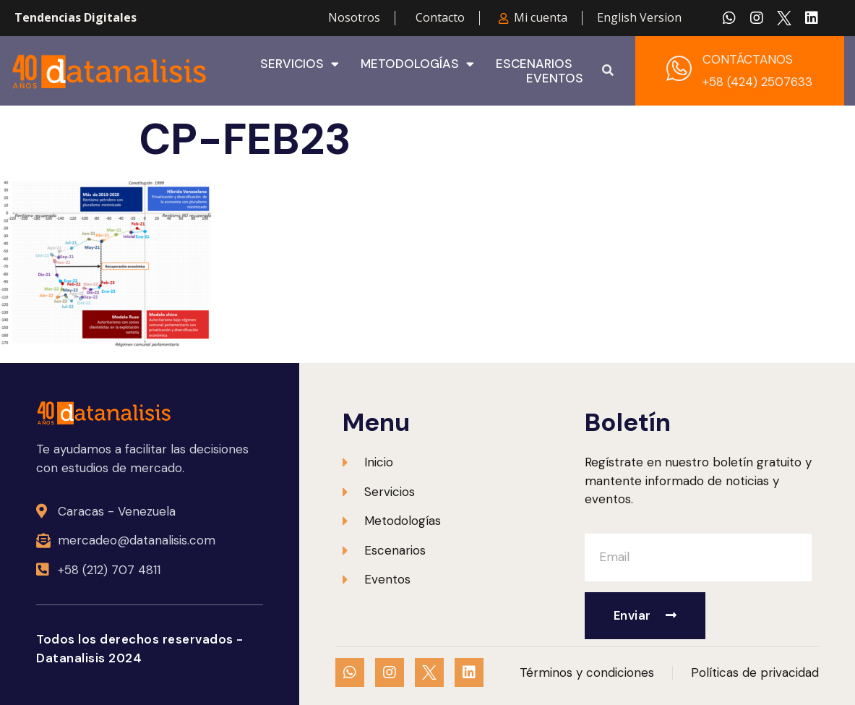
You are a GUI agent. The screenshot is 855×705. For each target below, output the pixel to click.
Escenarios (534, 63)
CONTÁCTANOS (748, 59)
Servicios (299, 63)
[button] (608, 71)
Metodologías (417, 63)
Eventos (554, 78)
